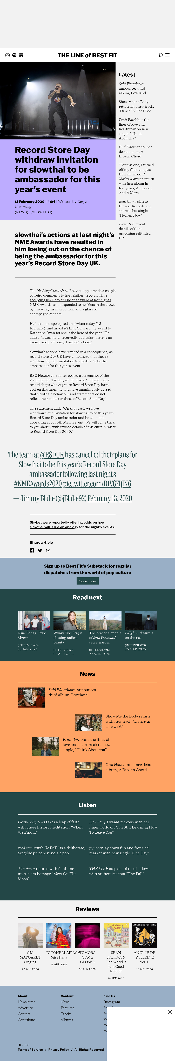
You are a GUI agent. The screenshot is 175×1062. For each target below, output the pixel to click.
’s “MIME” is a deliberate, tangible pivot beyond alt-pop (51, 851)
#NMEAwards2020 (38, 484)
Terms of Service (30, 1049)
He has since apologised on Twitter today (62, 324)
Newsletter (26, 1002)
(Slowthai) (41, 212)
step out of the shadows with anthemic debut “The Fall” (119, 871)
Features (67, 1008)
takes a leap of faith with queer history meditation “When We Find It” (50, 827)
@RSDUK (52, 455)
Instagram (112, 1002)
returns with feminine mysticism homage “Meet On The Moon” (47, 874)
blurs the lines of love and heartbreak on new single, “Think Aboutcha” (134, 129)
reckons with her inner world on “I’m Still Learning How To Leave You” (123, 827)
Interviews (28, 645)
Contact (24, 1014)
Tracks (66, 1014)
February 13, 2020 (110, 499)
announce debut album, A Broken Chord (135, 152)
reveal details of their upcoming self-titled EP (135, 231)
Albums (67, 1020)
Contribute (26, 1020)
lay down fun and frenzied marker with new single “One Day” (119, 851)
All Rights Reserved (89, 1049)
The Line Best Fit (87, 55)
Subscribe (87, 581)
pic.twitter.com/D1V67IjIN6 (97, 484)
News (21, 212)
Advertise (25, 1008)
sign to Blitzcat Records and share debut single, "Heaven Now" (135, 208)
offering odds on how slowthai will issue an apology (67, 524)
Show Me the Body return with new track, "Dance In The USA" (136, 107)
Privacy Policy (58, 1049)
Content (67, 996)
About (23, 996)
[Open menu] (167, 55)
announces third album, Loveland (132, 89)
